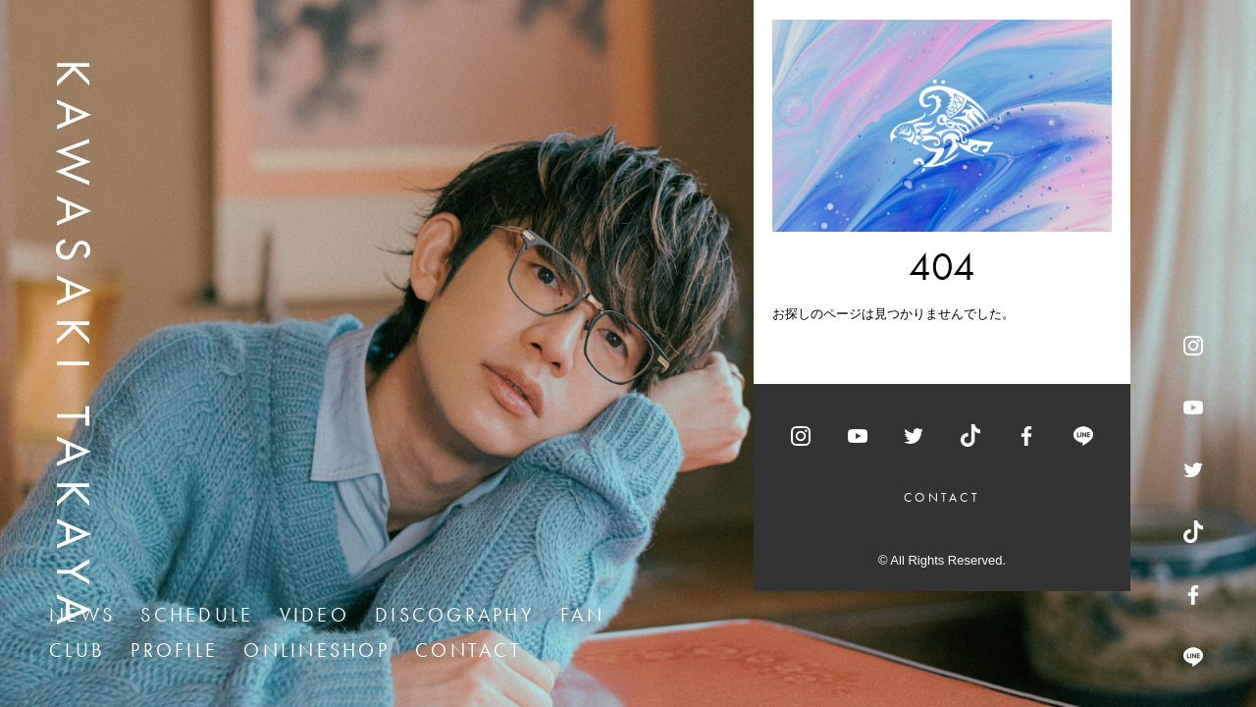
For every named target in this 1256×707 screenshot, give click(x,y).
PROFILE (174, 650)
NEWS (82, 614)
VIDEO (314, 614)
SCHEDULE (196, 614)
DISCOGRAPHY (455, 614)
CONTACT (468, 650)
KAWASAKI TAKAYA (73, 348)
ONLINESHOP (316, 650)
